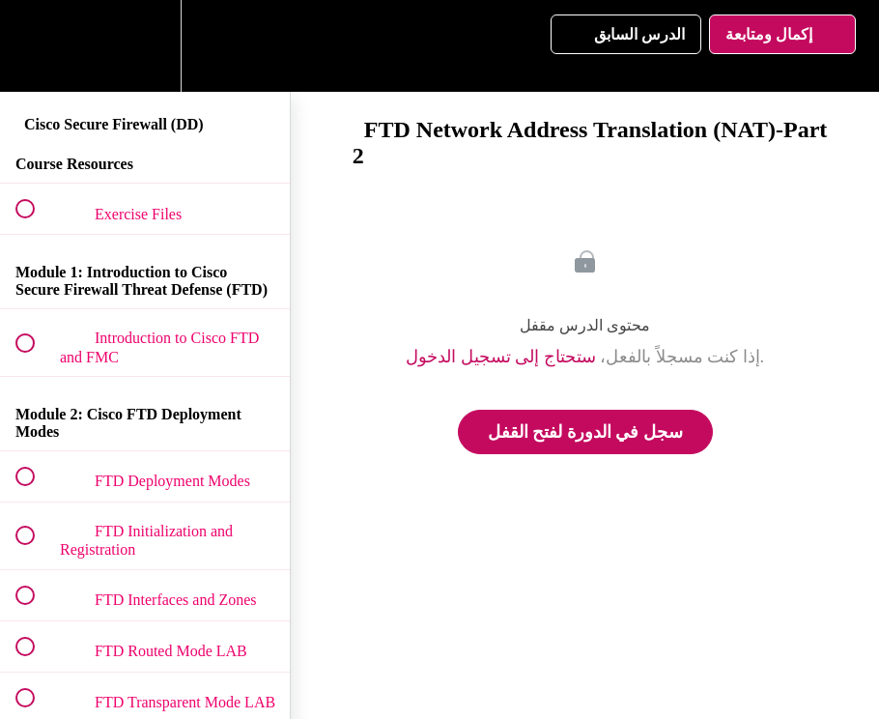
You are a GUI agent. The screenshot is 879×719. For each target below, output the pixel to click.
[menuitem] (145, 46)
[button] (35, 46)
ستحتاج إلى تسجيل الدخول (501, 356)
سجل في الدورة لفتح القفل (585, 432)
